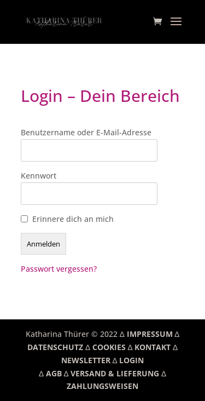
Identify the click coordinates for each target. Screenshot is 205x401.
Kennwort (38, 175)
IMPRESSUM (150, 334)
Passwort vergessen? (59, 268)
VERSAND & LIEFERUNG (115, 373)
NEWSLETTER (85, 360)
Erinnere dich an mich (73, 219)
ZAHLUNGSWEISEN (102, 386)
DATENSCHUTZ (55, 347)
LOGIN (131, 360)
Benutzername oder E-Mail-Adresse (86, 132)
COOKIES (109, 347)
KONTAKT (152, 347)
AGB (54, 373)
